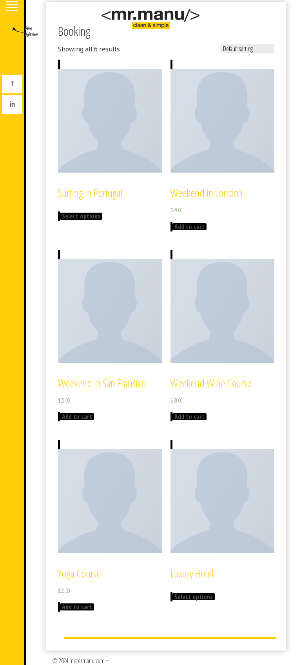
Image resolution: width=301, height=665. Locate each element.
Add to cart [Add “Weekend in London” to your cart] (189, 226)
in (12, 104)
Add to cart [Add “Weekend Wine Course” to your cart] (189, 416)
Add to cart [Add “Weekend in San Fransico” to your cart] (77, 416)
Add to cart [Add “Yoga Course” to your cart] (77, 606)
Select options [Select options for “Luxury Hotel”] (193, 596)
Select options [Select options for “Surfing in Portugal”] (81, 216)
